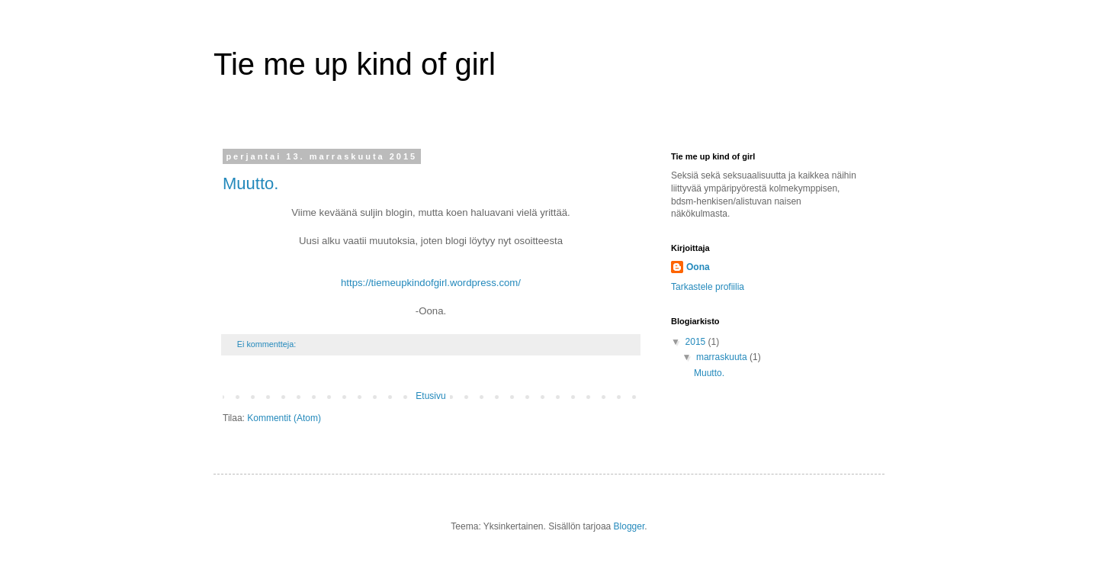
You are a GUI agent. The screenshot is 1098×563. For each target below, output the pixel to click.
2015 (696, 341)
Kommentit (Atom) (284, 418)
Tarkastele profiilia (707, 287)
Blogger (629, 526)
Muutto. (250, 183)
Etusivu (430, 396)
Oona (698, 267)
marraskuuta (723, 357)
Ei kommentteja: (267, 344)
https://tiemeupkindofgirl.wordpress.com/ (431, 282)
